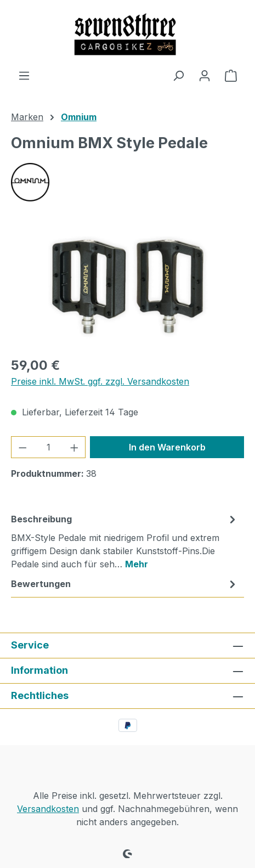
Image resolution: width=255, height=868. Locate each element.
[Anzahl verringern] (22, 447)
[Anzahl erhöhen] (74, 447)
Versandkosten (48, 808)
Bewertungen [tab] (125, 583)
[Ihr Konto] (204, 75)
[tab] (125, 541)
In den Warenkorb (167, 447)
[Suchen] (178, 75)
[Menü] (24, 75)
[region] (127, 285)
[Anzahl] (48, 447)
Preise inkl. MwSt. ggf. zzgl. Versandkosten (100, 381)
